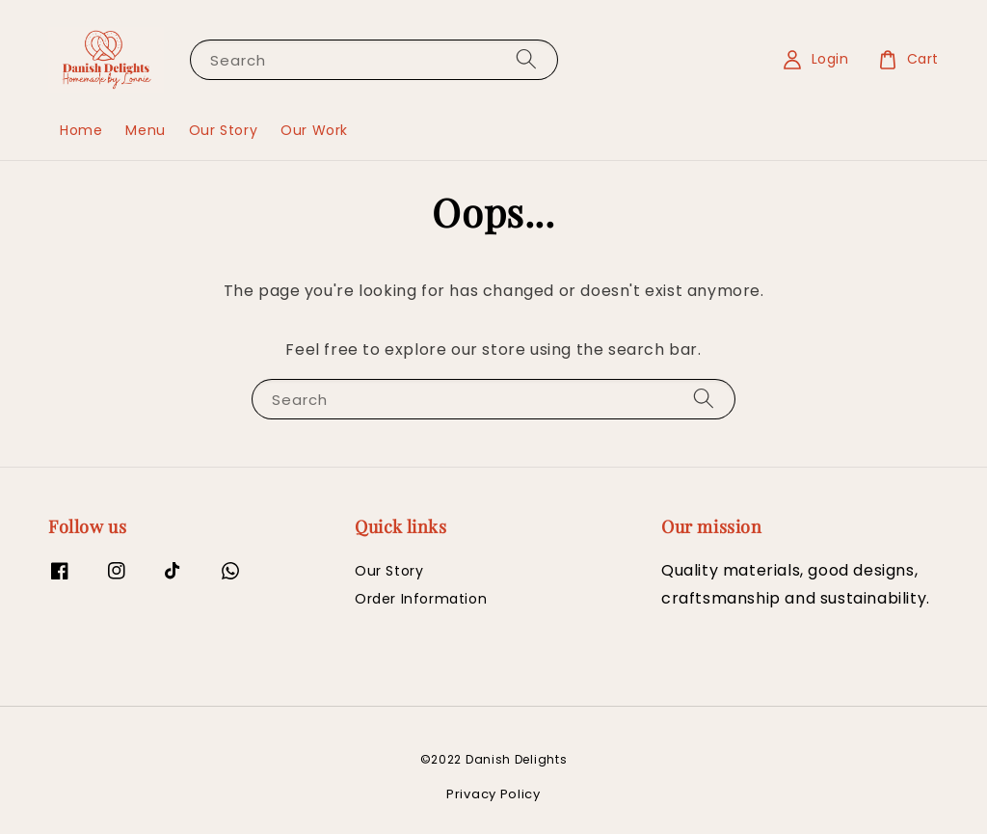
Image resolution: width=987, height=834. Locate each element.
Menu (145, 130)
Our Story (223, 130)
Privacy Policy (493, 794)
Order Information (421, 598)
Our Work (314, 130)
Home (81, 130)
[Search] (526, 59)
